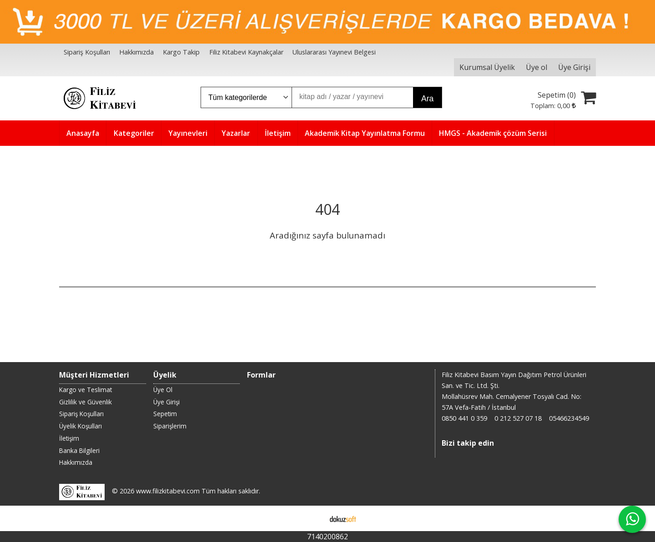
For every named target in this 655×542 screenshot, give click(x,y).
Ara (427, 98)
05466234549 (569, 418)
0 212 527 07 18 (518, 418)
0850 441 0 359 (464, 418)
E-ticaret (313, 518)
